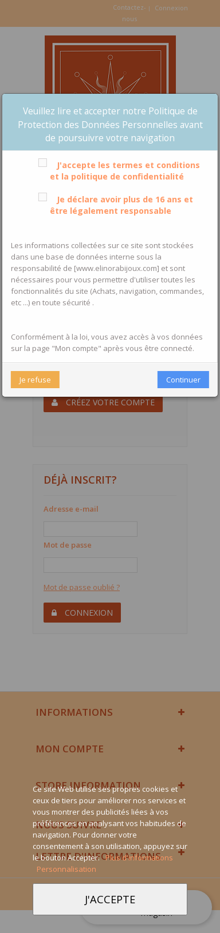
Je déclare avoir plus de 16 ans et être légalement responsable (113, 205)
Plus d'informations (139, 857)
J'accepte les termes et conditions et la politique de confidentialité (117, 171)
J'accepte (110, 899)
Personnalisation (66, 869)
